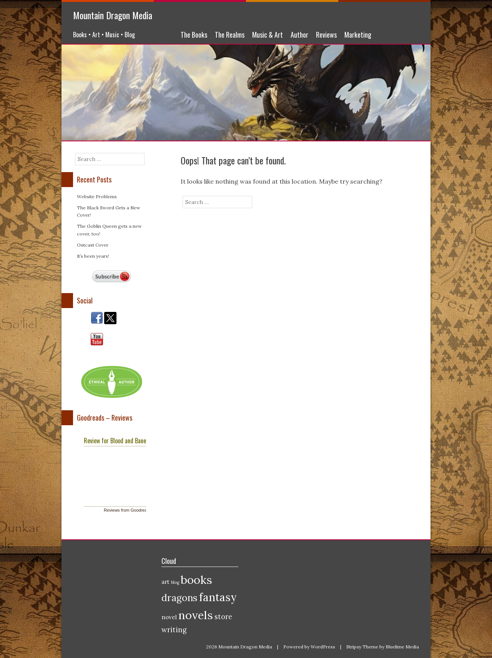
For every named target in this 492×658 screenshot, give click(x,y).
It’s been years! (93, 256)
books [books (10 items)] (196, 579)
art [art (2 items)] (165, 581)
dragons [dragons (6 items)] (179, 598)
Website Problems (97, 196)
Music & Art (267, 35)
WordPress (323, 647)
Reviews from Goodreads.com (132, 510)
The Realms (229, 35)
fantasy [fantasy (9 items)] (218, 597)
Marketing (357, 35)
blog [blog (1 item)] (175, 582)
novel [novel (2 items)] (169, 617)
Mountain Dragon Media (112, 15)
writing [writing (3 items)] (174, 629)
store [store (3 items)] (223, 616)
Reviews (326, 35)
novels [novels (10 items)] (195, 615)
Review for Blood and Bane (115, 440)
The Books (194, 35)
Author (299, 35)
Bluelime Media (402, 647)
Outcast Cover (92, 245)
